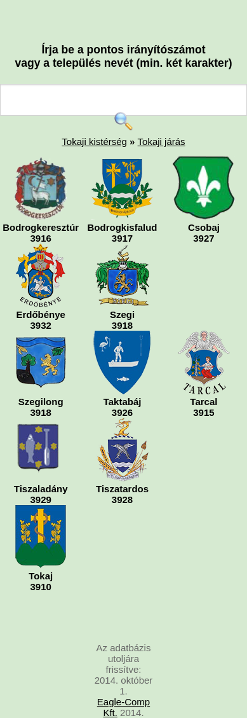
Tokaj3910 (40, 548)
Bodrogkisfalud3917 (122, 200)
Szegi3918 (122, 287)
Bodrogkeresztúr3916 (41, 200)
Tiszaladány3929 (40, 461)
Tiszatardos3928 (122, 461)
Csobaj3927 (204, 200)
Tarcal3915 (204, 374)
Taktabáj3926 (122, 374)
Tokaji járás (161, 141)
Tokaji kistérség (94, 141)
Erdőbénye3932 (40, 287)
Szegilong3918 (40, 374)
